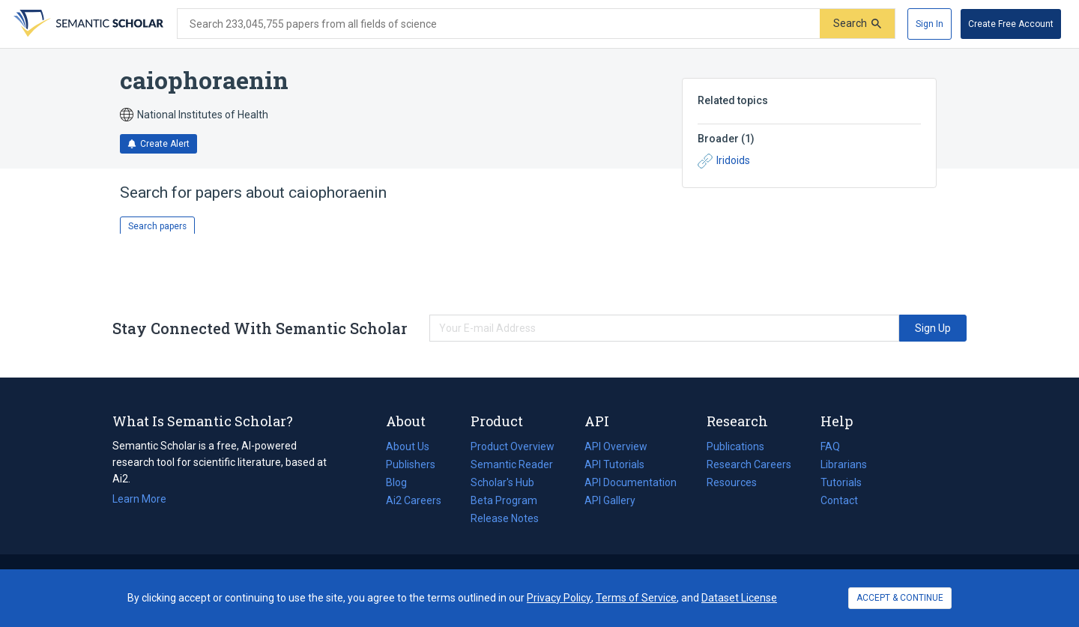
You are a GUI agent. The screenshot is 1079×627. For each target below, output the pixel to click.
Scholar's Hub (502, 482)
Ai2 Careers (413, 500)
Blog (402, 482)
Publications (735, 446)
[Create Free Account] (1011, 24)
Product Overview (512, 446)
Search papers (157, 226)
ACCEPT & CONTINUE (899, 598)
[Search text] (499, 23)
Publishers (410, 464)
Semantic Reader (512, 464)
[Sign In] (929, 24)
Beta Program (504, 500)
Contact (839, 500)
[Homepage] (86, 24)
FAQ (830, 446)
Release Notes (505, 518)
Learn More (139, 499)
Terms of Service (636, 598)
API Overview (615, 446)
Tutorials (841, 482)
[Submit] (857, 23)
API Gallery (609, 500)
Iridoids (724, 161)
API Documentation (630, 482)
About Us (407, 446)
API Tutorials (614, 464)
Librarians (843, 464)
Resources (732, 482)
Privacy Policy (559, 598)
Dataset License (739, 598)
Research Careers (749, 464)
